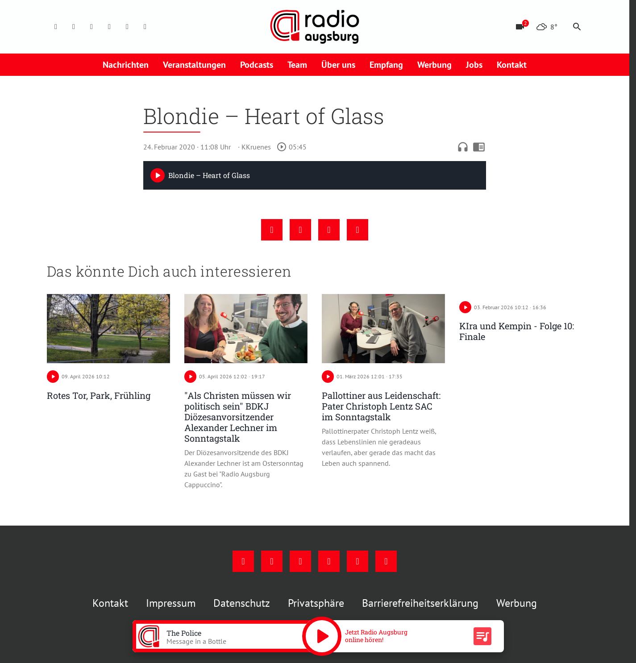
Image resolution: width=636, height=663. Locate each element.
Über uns (338, 64)
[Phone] (127, 27)
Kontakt (512, 64)
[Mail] (109, 27)
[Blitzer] (520, 26)
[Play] (157, 175)
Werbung (434, 64)
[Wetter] (546, 26)
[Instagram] (74, 27)
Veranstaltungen (194, 64)
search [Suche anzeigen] (577, 26)
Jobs (474, 64)
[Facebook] (56, 27)
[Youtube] (91, 27)
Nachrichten (126, 64)
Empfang (386, 64)
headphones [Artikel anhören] (463, 147)
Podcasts (256, 64)
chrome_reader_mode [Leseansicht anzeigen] (479, 147)
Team (297, 64)
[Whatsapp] (145, 27)
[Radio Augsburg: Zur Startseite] (314, 27)
